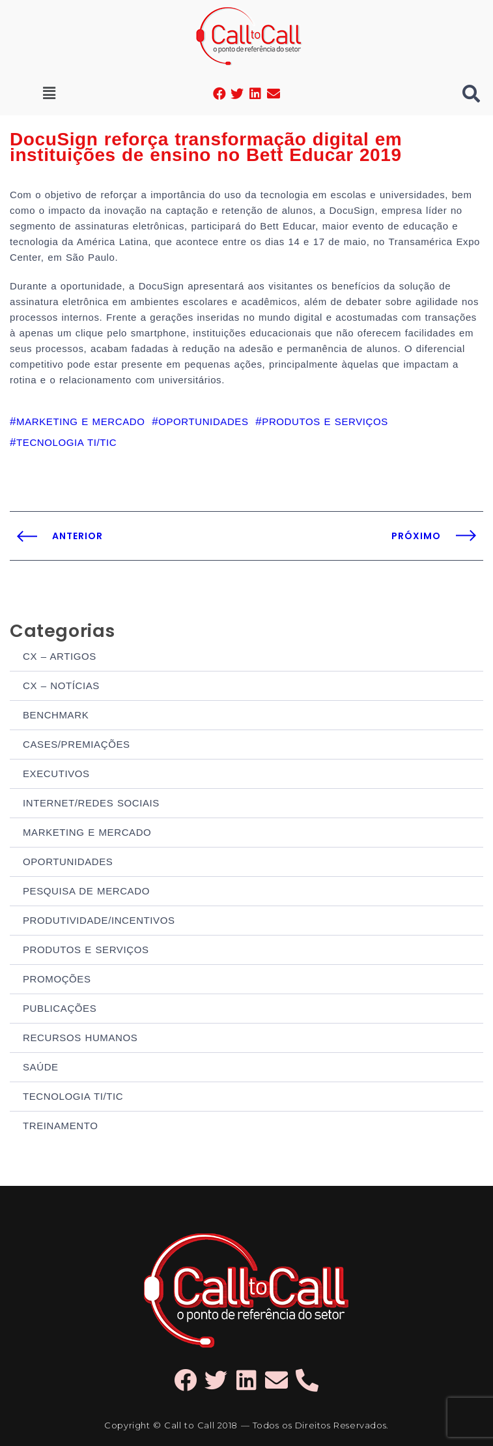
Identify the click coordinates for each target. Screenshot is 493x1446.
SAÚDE (41, 1066)
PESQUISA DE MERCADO (86, 890)
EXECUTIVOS (56, 773)
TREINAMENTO (60, 1125)
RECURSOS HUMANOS (80, 1037)
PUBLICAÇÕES (59, 1008)
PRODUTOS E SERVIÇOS (86, 949)
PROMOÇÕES (57, 978)
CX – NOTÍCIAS (61, 685)
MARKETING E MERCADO (87, 832)
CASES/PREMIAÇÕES (76, 744)
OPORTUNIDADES (68, 861)
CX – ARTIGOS (59, 656)
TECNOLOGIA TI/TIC (73, 1096)
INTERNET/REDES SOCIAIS (91, 802)
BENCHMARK (56, 714)
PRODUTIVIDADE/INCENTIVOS (99, 920)
